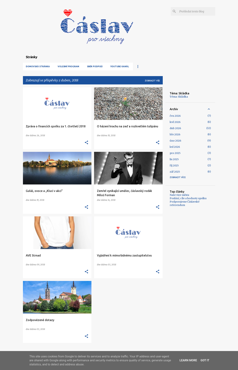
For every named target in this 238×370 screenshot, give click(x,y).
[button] (86, 142)
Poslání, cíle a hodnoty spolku (188, 198)
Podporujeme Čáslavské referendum (184, 203)
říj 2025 (174, 165)
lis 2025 (174, 159)
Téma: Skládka (179, 96)
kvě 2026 (175, 122)
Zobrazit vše (152, 80)
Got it (204, 360)
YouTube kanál (119, 66)
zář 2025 (175, 171)
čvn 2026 (175, 115)
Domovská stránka (38, 66)
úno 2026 (175, 140)
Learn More (188, 360)
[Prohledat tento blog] (196, 11)
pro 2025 (175, 153)
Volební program (68, 66)
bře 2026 (175, 134)
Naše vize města (179, 195)
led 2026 (175, 146)
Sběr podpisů (94, 66)
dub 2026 (175, 128)
